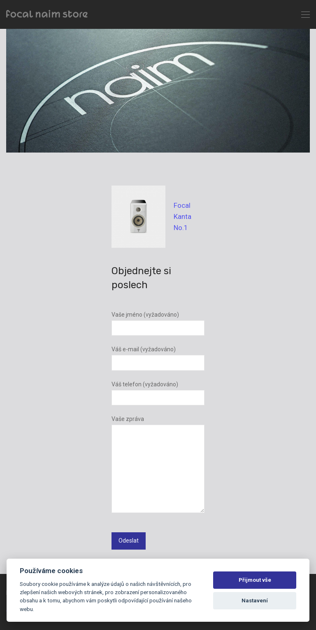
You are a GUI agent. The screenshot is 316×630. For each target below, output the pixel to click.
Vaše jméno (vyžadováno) (158, 323)
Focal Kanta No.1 (182, 216)
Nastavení (255, 600)
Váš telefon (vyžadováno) (158, 393)
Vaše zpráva (158, 466)
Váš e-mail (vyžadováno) (158, 358)
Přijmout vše (255, 580)
